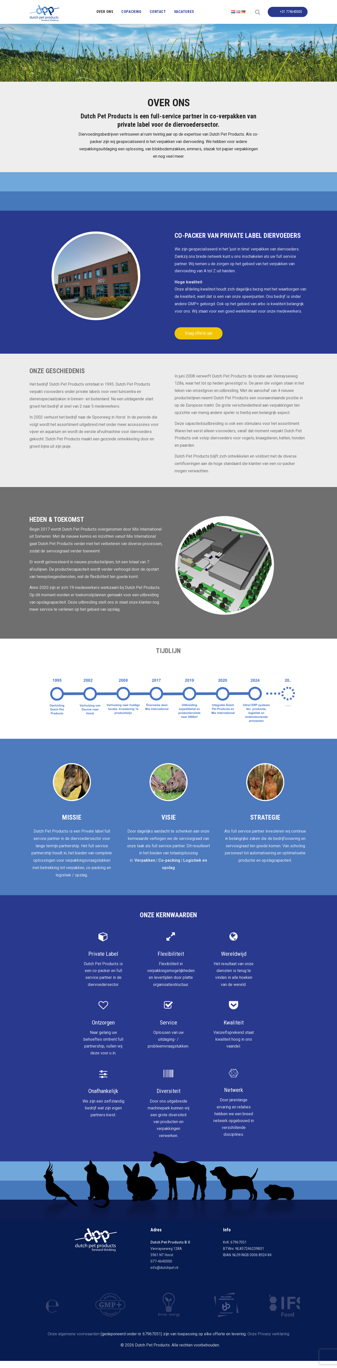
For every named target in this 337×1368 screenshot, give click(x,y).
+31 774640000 (291, 12)
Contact (158, 12)
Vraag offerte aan (198, 333)
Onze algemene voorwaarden (73, 1333)
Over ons (104, 12)
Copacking (131, 12)
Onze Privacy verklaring (268, 1333)
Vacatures (184, 12)
